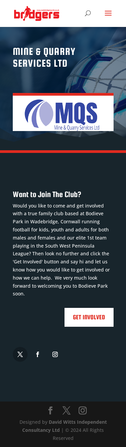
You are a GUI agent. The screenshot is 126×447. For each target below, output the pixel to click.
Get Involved (89, 317)
